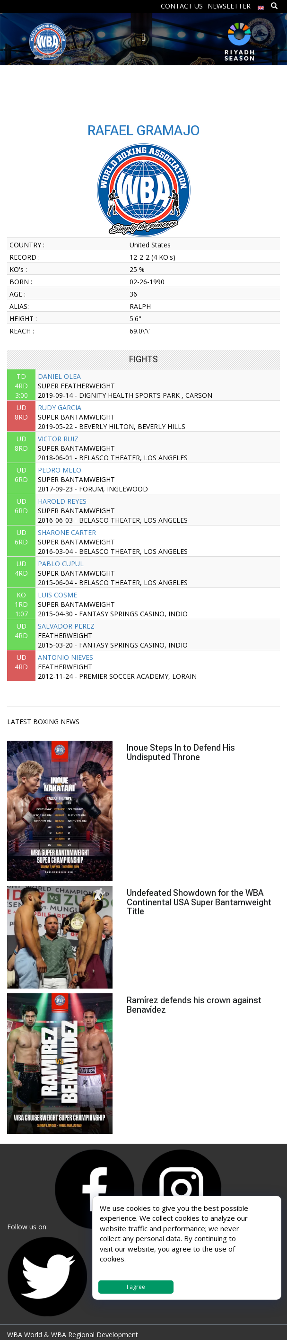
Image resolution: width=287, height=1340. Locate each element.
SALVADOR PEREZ (66, 626)
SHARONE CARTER (67, 532)
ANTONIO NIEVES (65, 657)
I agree (136, 1287)
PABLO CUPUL (61, 563)
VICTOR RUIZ (58, 438)
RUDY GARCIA (59, 407)
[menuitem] (261, 5)
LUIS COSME (57, 594)
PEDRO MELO (59, 469)
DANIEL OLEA (59, 376)
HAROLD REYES (62, 501)
